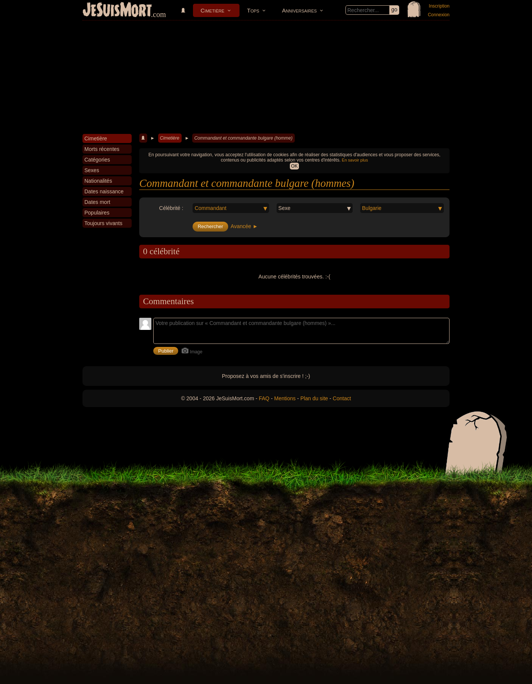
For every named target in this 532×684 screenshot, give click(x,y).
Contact (342, 398)
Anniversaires (299, 10)
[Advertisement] (266, 77)
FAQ (264, 398)
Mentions (285, 398)
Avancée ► (244, 226)
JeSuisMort (117, 10)
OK (294, 166)
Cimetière (212, 10)
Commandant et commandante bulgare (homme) (243, 138)
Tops (253, 10)
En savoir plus (355, 160)
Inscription (439, 6)
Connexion (439, 14)
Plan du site (314, 398)
